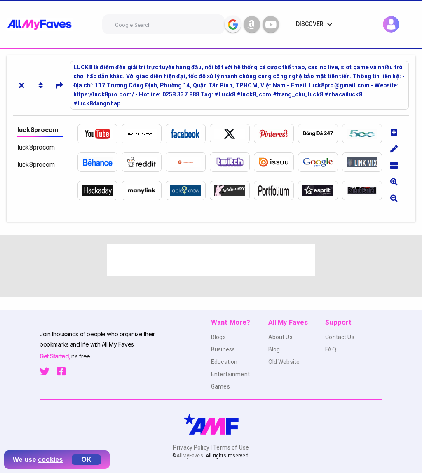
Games (220, 386)
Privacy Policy (192, 447)
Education (224, 361)
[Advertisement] (211, 260)
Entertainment (230, 374)
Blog (274, 349)
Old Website (284, 361)
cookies (50, 459)
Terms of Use (230, 447)
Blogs (218, 337)
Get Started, (55, 356)
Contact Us (339, 337)
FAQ (330, 349)
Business (223, 349)
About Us (280, 337)
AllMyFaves (189, 456)
